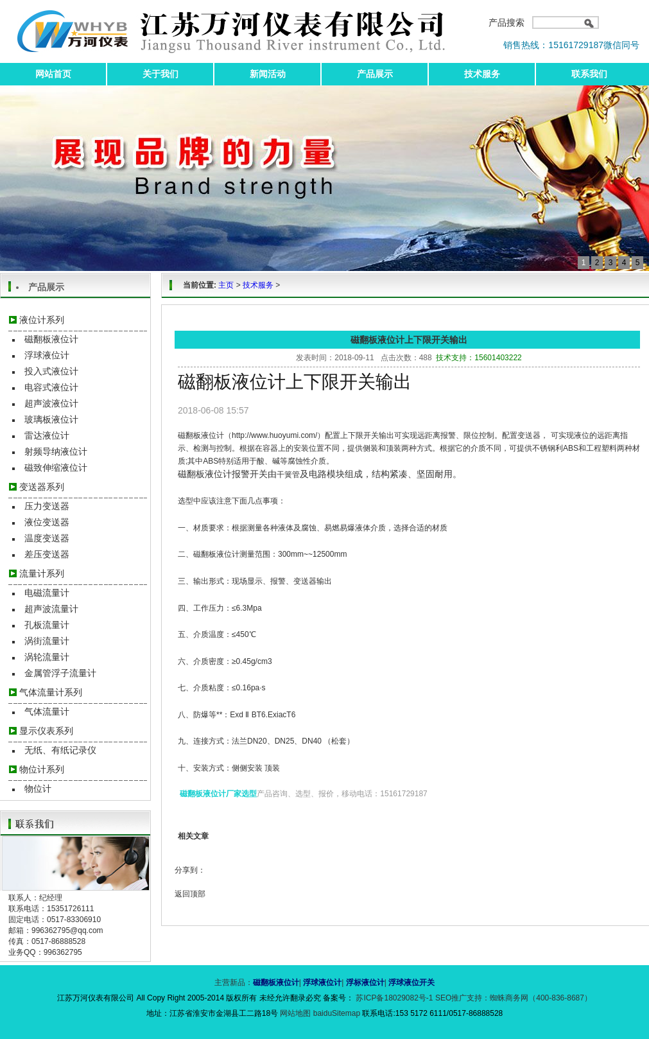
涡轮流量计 (46, 657)
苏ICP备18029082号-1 (394, 997)
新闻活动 (268, 74)
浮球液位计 (46, 355)
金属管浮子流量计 (60, 673)
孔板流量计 (46, 625)
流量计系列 (41, 573)
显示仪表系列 (46, 731)
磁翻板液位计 (51, 339)
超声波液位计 (51, 403)
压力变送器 (46, 506)
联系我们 (589, 74)
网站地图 (296, 1013)
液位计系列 (41, 320)
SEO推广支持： (462, 997)
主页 (226, 285)
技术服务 (482, 74)
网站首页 (53, 74)
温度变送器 (46, 538)
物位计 (37, 788)
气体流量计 (46, 711)
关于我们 (160, 74)
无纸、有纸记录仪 (60, 750)
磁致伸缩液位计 (55, 467)
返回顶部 (190, 893)
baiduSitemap (336, 1013)
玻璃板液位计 (51, 419)
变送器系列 (41, 487)
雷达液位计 (46, 435)
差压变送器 (46, 554)
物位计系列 (41, 769)
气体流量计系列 (50, 692)
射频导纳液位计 (55, 451)
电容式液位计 (51, 387)
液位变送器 (46, 522)
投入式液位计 (51, 371)
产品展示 (375, 74)
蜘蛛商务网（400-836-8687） (541, 997)
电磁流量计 (46, 593)
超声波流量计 (51, 609)
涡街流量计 (46, 641)
